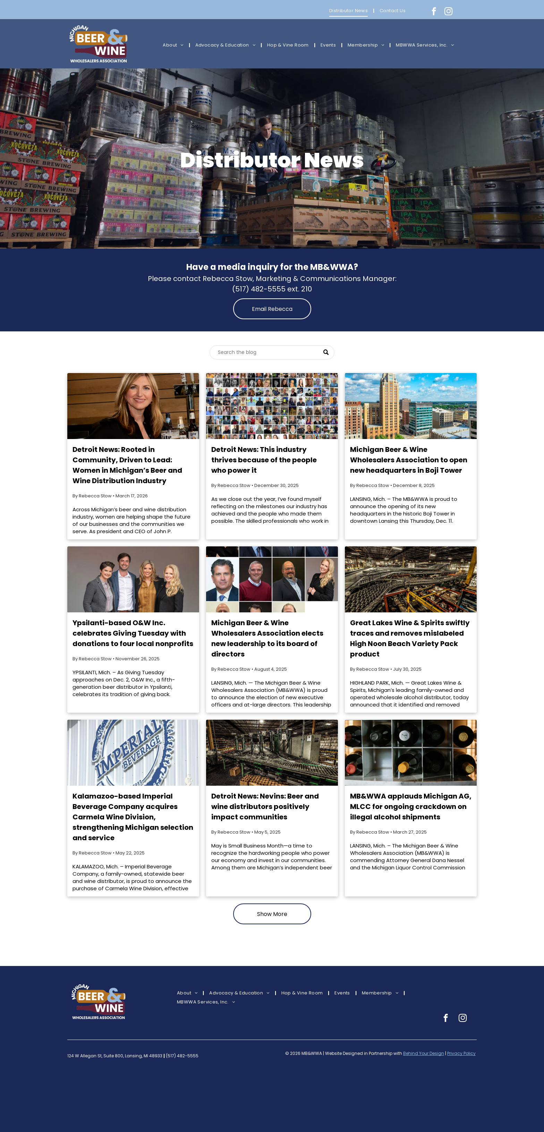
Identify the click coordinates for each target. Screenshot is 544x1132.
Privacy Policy (461, 1053)
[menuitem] (349, 11)
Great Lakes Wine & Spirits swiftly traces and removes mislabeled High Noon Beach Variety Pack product (410, 638)
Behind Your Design (423, 1053)
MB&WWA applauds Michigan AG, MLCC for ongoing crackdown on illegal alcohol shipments (410, 806)
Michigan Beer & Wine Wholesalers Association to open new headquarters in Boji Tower (408, 460)
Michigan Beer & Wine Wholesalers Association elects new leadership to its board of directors (267, 638)
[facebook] (434, 12)
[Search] (272, 352)
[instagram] (448, 12)
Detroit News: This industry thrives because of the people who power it (264, 460)
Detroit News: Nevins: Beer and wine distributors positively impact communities (265, 806)
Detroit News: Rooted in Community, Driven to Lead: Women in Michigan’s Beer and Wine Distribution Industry (127, 465)
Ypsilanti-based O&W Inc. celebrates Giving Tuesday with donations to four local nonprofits (133, 633)
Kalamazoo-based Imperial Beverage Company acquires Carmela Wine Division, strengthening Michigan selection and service (133, 817)
